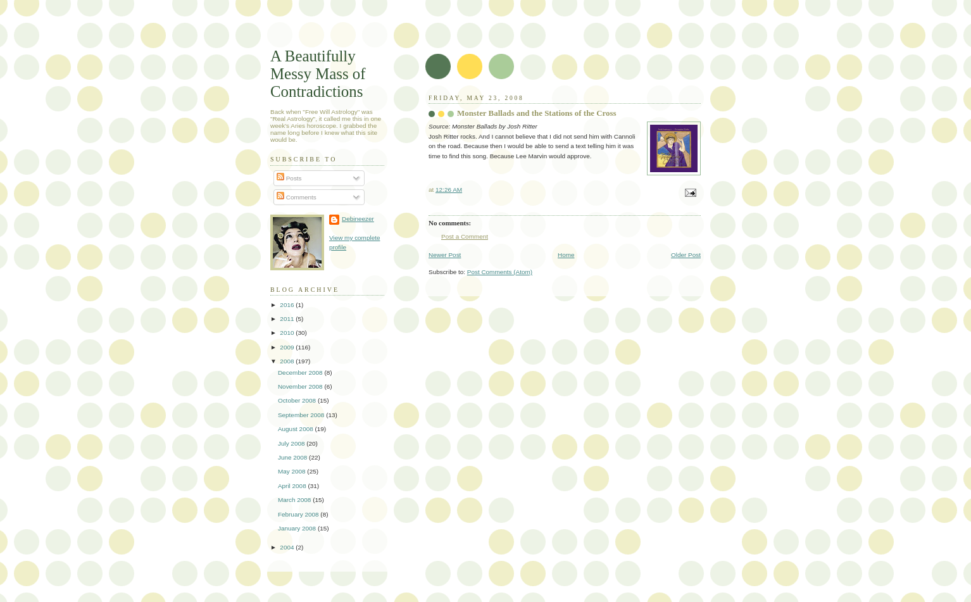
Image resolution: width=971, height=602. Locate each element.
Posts (289, 178)
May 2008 (292, 471)
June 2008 (293, 457)
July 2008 (292, 443)
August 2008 (296, 428)
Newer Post (445, 254)
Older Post (686, 254)
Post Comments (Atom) (499, 271)
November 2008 (301, 386)
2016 (288, 304)
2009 (288, 347)
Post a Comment (464, 236)
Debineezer (358, 218)
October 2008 (298, 400)
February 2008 (299, 514)
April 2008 (293, 485)
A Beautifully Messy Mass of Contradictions (318, 73)
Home (566, 254)
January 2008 (298, 528)
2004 (288, 547)
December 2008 (301, 372)
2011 (288, 318)
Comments (296, 197)
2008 (288, 361)
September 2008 (302, 414)
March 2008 (295, 499)
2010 (288, 332)
